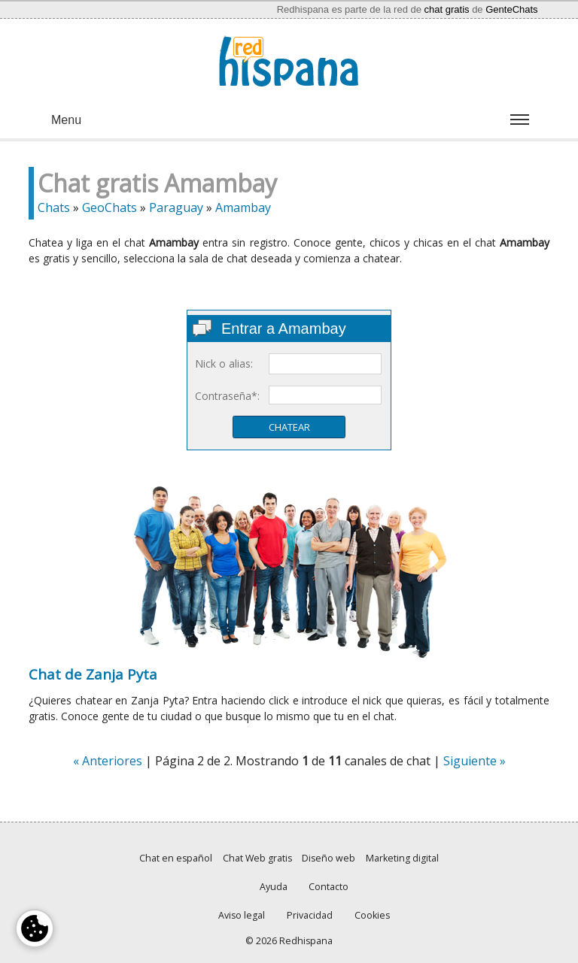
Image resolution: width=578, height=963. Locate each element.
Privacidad (310, 915)
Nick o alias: (224, 363)
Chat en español (175, 858)
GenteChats (511, 9)
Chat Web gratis (257, 858)
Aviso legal (241, 915)
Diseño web (328, 858)
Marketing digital (402, 858)
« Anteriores (107, 761)
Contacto (328, 886)
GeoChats (109, 207)
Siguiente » (474, 761)
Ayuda (273, 886)
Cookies (372, 915)
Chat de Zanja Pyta (93, 674)
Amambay (243, 207)
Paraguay (176, 207)
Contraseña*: (227, 396)
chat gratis (447, 9)
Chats (54, 207)
